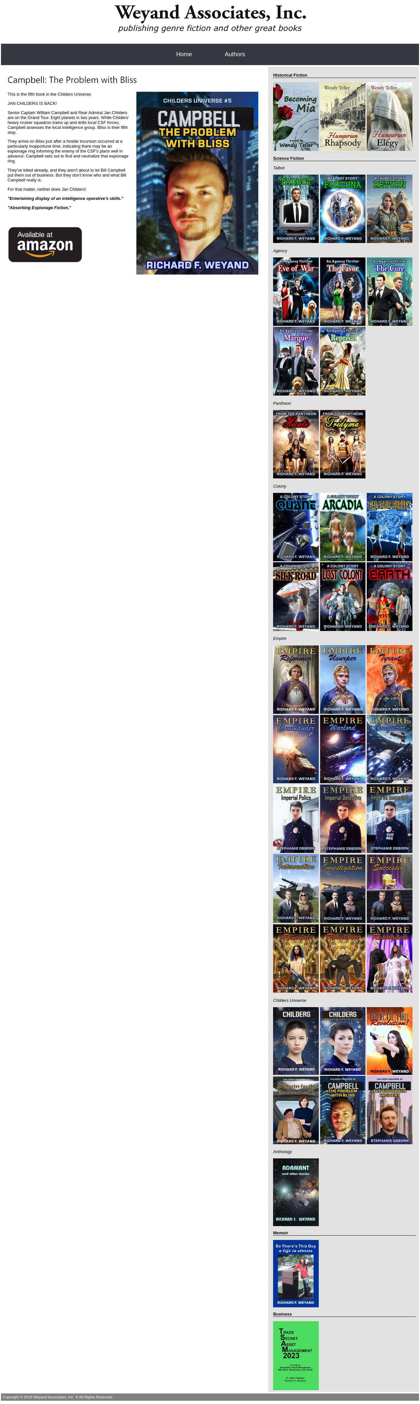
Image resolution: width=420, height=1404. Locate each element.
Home (184, 54)
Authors (235, 54)
